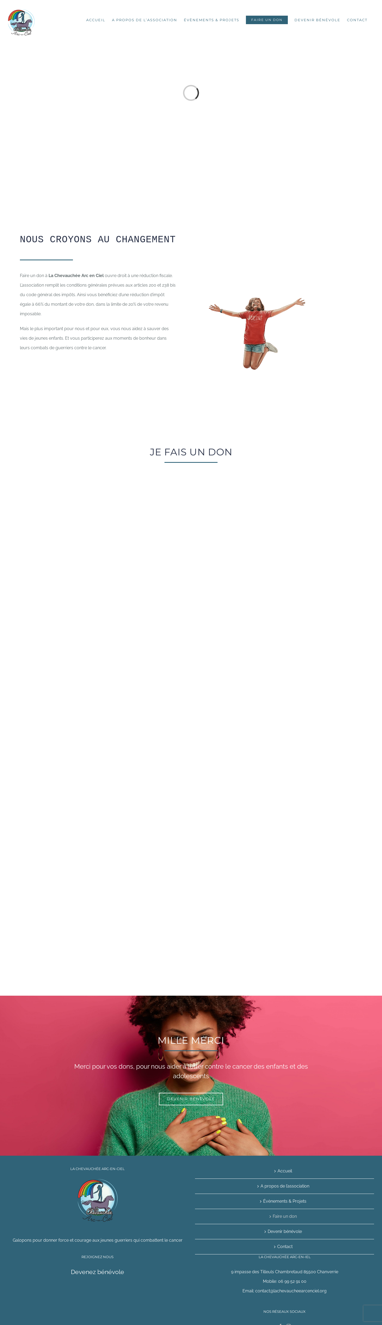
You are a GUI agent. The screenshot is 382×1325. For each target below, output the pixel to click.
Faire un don (285, 1216)
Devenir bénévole (285, 1231)
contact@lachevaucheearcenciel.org (291, 1290)
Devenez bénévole (97, 1271)
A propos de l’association (285, 1186)
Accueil (284, 1170)
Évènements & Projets (284, 1201)
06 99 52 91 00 (292, 1281)
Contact (285, 1246)
